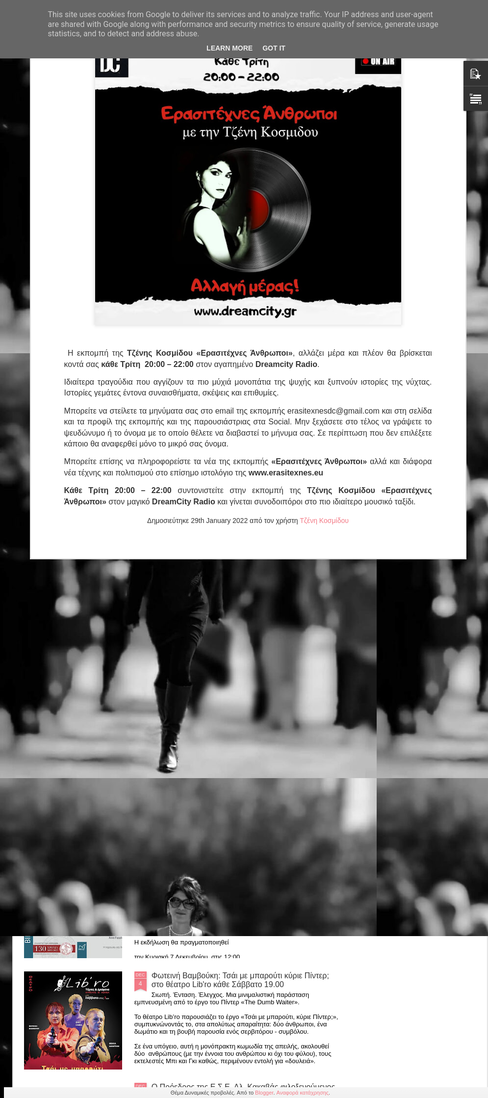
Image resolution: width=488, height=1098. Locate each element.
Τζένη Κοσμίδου (324, 417)
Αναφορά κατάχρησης (303, 1093)
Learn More (229, 48)
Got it (273, 48)
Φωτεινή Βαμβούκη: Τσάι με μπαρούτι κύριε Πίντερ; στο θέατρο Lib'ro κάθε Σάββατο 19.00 (240, 980)
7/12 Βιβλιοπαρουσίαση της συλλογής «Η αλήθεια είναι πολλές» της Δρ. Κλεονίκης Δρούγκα (238, 868)
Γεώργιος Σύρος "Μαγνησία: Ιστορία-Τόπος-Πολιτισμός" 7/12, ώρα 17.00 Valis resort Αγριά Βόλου (245, 757)
